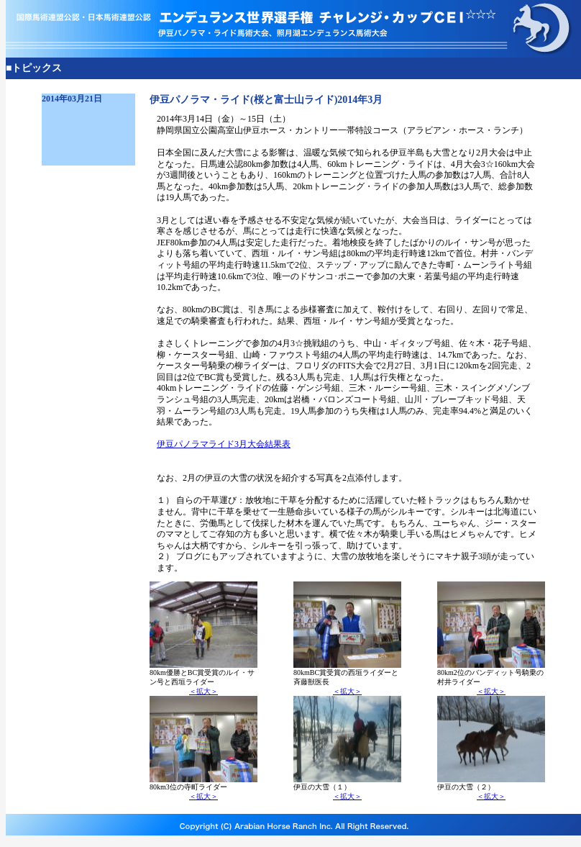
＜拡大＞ (203, 691)
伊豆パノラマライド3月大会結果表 (223, 444)
